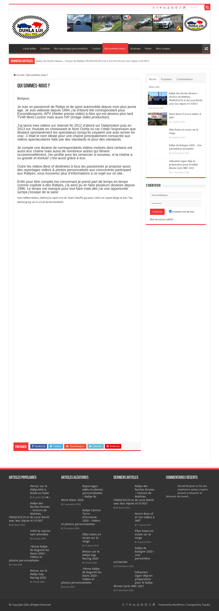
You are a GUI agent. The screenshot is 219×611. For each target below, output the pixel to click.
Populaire (166, 79)
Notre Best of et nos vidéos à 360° (144, 517)
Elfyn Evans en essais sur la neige (91, 538)
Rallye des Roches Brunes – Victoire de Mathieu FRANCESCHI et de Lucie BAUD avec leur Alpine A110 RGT (92, 60)
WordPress (179, 604)
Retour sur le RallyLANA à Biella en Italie (39, 489)
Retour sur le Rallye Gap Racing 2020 (38, 574)
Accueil (18, 75)
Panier (148, 48)
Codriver (45, 48)
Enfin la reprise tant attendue (40, 532)
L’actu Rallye (29, 48)
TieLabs (206, 604)
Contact (96, 48)
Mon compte (163, 48)
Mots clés (154, 87)
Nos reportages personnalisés (71, 48)
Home (16, 48)
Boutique (136, 48)
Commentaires (185, 79)
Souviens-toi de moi (181, 211)
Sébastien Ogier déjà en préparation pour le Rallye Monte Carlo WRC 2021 (183, 164)
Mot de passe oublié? (162, 219)
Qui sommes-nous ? (115, 48)
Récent (152, 79)
